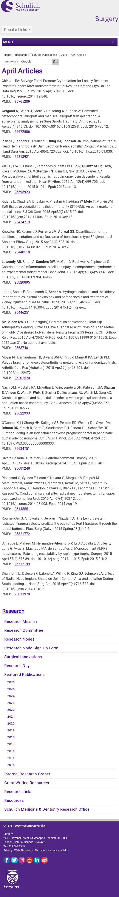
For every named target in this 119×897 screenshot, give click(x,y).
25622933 (22, 413)
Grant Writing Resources (26, 783)
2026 (11, 682)
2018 (11, 737)
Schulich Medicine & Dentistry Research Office (47, 809)
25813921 (22, 157)
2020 (11, 723)
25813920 (22, 594)
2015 (64, 54)
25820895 (22, 282)
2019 (11, 730)
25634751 (22, 449)
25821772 (22, 534)
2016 (11, 751)
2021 (11, 717)
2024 (11, 696)
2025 (11, 689)
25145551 (22, 509)
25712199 (22, 564)
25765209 (22, 101)
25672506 (22, 132)
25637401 (22, 348)
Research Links (18, 792)
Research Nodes (19, 639)
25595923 (22, 192)
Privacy (7, 850)
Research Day (17, 666)
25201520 (22, 378)
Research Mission (20, 621)
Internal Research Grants (27, 774)
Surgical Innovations (23, 657)
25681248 (22, 468)
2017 (11, 744)
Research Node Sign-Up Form (31, 648)
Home (7, 54)
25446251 (22, 312)
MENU (8, 42)
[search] (27, 62)
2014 (11, 765)
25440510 (22, 252)
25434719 (22, 222)
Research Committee (23, 630)
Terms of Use (43, 850)
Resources (14, 800)
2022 (11, 710)
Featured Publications (44, 54)
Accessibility (61, 850)
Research (21, 54)
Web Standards (23, 850)
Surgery (8, 833)
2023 (11, 703)
